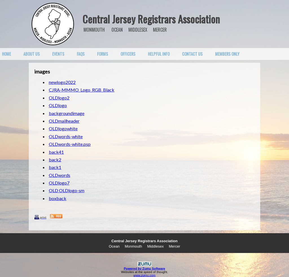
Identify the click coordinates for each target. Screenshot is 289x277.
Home (6, 54)
